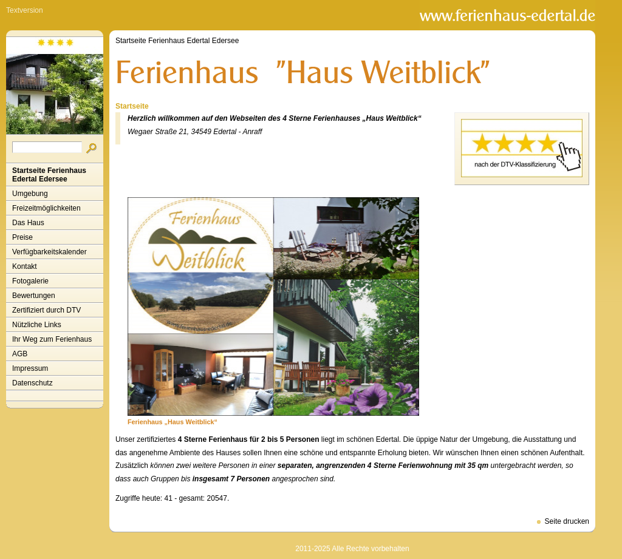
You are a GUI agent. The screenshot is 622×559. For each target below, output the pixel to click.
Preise (22, 237)
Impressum (30, 368)
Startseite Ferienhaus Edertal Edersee (49, 174)
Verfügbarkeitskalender (49, 252)
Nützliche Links (36, 324)
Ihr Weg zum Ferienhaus (52, 339)
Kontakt (24, 266)
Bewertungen (33, 295)
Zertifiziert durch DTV (46, 310)
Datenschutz (32, 383)
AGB (19, 354)
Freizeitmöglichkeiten (46, 208)
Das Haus (28, 223)
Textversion (24, 10)
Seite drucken (567, 521)
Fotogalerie (30, 281)
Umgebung (30, 193)
